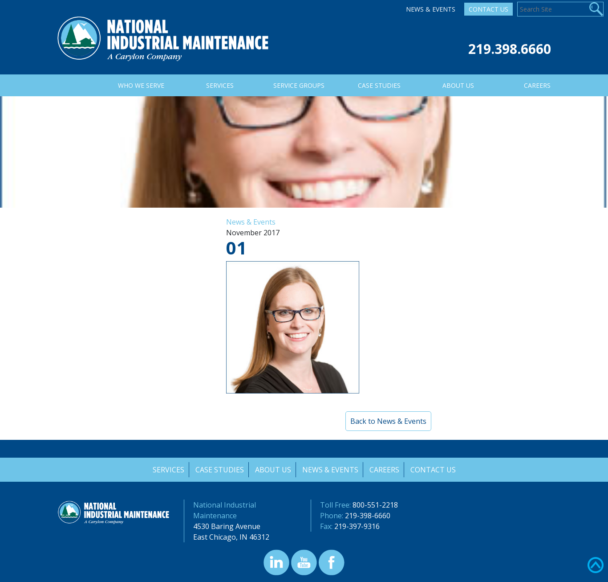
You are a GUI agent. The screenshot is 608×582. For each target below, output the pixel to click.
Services (167, 470)
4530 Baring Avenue (226, 526)
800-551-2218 (375, 505)
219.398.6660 (509, 49)
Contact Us (488, 9)
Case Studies (219, 470)
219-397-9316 (357, 526)
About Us (273, 470)
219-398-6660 (367, 516)
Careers (385, 470)
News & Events (430, 9)
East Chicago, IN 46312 (231, 537)
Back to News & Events (388, 421)
